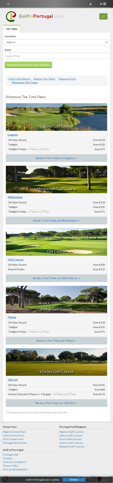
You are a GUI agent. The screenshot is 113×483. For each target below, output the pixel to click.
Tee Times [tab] (11, 29)
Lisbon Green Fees (13, 435)
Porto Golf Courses (70, 439)
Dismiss (74, 479)
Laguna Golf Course (56, 126)
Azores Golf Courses (71, 442)
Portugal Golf (10, 454)
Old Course (56, 251)
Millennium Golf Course (57, 188)
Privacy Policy (10, 465)
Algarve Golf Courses (71, 431)
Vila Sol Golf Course (56, 371)
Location (10, 36)
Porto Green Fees (13, 439)
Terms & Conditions (14, 461)
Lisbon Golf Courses (71, 435)
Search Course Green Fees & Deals (28, 64)
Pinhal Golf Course (56, 309)
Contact (7, 458)
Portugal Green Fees (15, 442)
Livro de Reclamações (15, 469)
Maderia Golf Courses (71, 446)
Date (8, 49)
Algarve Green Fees (14, 431)
